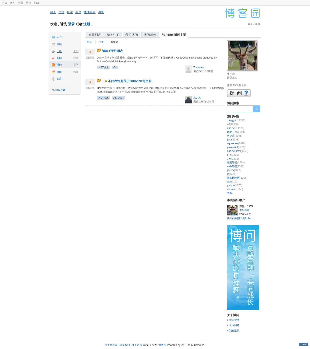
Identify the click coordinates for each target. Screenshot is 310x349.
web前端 (235, 166)
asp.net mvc (237, 151)
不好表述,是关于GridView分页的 (129, 81)
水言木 (197, 97)
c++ (233, 154)
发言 (75, 51)
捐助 (36, 2)
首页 (4, 2)
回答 (101, 42)
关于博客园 (111, 344)
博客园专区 (237, 177)
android (235, 189)
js (231, 173)
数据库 (234, 135)
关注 (61, 12)
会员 (20, 2)
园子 (53, 12)
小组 (59, 51)
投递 (75, 58)
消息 (101, 12)
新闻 (12, 2)
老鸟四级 (244, 210)
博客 (59, 44)
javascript (236, 147)
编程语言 (236, 162)
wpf (232, 181)
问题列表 (94, 34)
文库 (59, 78)
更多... (230, 193)
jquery (234, 170)
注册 (86, 24)
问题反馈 (60, 89)
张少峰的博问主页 (174, 34)
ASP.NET (118, 97)
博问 (59, 64)
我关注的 (113, 34)
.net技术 (236, 120)
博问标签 (150, 34)
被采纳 (114, 42)
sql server (236, 143)
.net (233, 158)
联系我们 (125, 344)
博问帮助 (234, 319)
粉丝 (70, 12)
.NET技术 (103, 67)
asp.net (235, 128)
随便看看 (90, 12)
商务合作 (137, 344)
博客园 (162, 344)
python (234, 185)
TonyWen (198, 67)
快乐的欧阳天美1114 (239, 218)
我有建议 (234, 330)
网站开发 (236, 131)
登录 (71, 24)
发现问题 (234, 325)
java (233, 139)
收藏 (59, 71)
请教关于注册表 (112, 51)
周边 (28, 2)
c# (233, 124)
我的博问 (131, 34)
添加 (75, 71)
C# (115, 67)
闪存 (59, 36)
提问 (75, 64)
